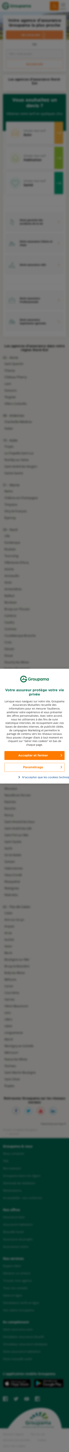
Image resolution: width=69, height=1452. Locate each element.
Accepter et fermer (33, 755)
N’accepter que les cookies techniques (36, 777)
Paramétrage (33, 767)
